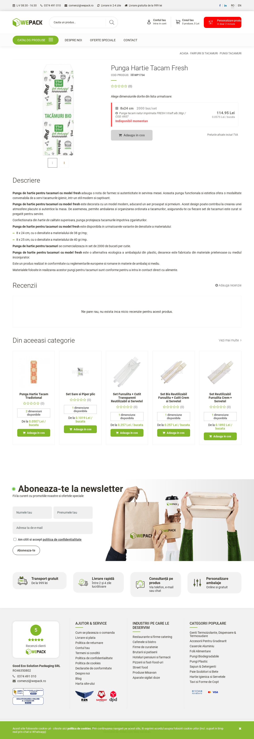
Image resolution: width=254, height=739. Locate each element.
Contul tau (82, 648)
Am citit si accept (47, 539)
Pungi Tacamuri (230, 53)
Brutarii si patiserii (145, 652)
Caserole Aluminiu (202, 646)
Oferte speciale (103, 40)
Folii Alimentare (200, 651)
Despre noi (73, 40)
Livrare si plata (85, 637)
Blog (78, 678)
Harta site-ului (85, 683)
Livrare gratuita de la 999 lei (143, 5)
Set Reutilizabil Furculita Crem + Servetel (220, 397)
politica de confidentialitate (62, 539)
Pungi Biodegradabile (204, 656)
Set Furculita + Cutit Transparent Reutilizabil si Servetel (127, 397)
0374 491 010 (50, 5)
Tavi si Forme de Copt (204, 682)
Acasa (184, 53)
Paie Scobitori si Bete (204, 671)
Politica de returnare (89, 643)
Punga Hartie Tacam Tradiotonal (33, 395)
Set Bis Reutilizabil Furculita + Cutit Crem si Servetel (173, 397)
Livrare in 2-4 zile (109, 5)
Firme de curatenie (145, 647)
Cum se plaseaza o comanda (95, 632)
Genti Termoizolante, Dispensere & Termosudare (213, 634)
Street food (140, 667)
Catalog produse (36, 40)
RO (232, 5)
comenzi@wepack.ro (79, 5)
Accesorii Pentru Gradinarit (208, 641)
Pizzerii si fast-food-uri (148, 662)
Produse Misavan (145, 672)
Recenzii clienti (36, 639)
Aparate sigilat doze (146, 677)
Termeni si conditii (87, 653)
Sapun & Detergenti (203, 666)
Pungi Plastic (199, 661)
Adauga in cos (132, 135)
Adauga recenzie (228, 285)
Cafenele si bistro (144, 642)
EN (239, 5)
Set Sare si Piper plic (80, 394)
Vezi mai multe (230, 340)
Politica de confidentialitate (94, 658)
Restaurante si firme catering (152, 637)
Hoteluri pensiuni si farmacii (151, 657)
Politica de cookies (88, 663)
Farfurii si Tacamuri (204, 53)
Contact (130, 40)
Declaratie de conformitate (93, 668)
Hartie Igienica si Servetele (207, 676)
